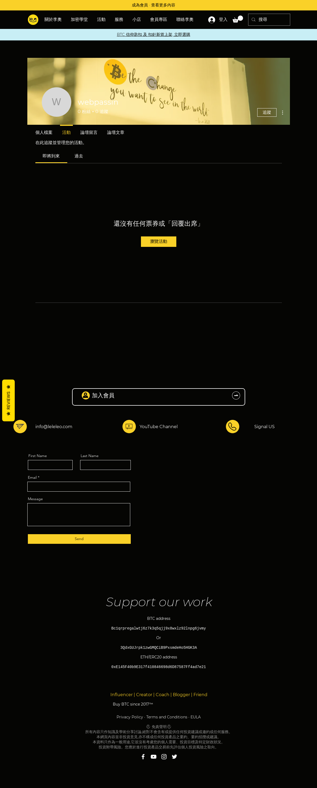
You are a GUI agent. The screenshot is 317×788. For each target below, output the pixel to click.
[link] (51, 156)
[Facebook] (143, 756)
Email (32, 477)
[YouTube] (153, 756)
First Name (37, 456)
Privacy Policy (130, 717)
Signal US (264, 426)
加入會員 (103, 395)
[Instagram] (164, 756)
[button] (102, 19)
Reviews (8, 400)
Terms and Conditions (166, 717)
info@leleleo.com (53, 426)
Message (35, 499)
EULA (196, 717)
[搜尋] (269, 19)
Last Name (90, 456)
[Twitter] (174, 756)
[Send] (79, 539)
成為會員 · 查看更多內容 (153, 4)
